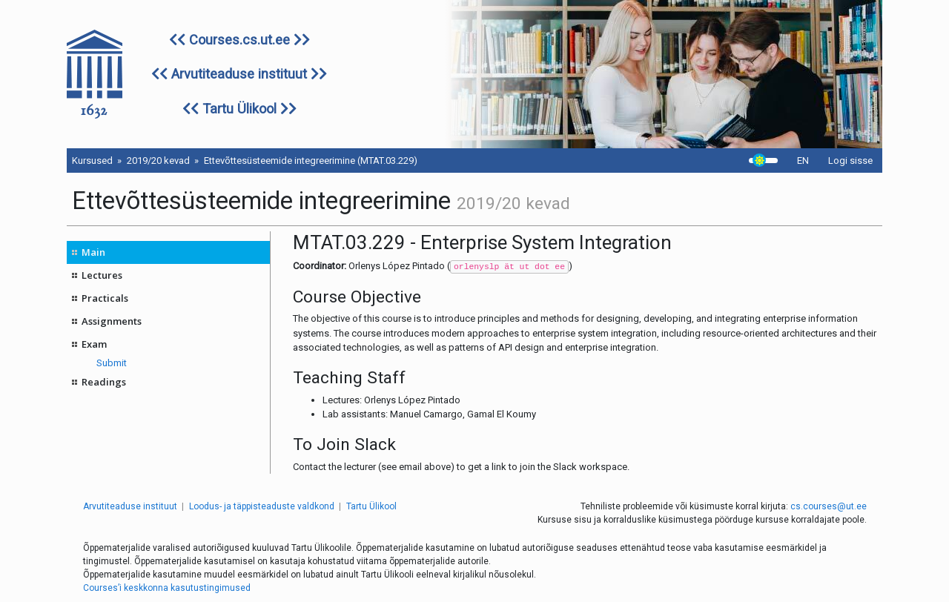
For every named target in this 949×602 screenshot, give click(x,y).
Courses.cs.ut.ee (239, 39)
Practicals (105, 298)
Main (93, 252)
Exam (94, 344)
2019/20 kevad (158, 160)
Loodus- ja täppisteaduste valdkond (261, 506)
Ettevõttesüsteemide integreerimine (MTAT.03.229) (310, 160)
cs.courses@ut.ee (828, 506)
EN (803, 160)
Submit (111, 362)
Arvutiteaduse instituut (239, 74)
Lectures (102, 275)
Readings (104, 381)
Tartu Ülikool (239, 108)
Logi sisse (850, 160)
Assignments (112, 321)
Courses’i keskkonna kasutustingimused (167, 588)
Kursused (92, 160)
